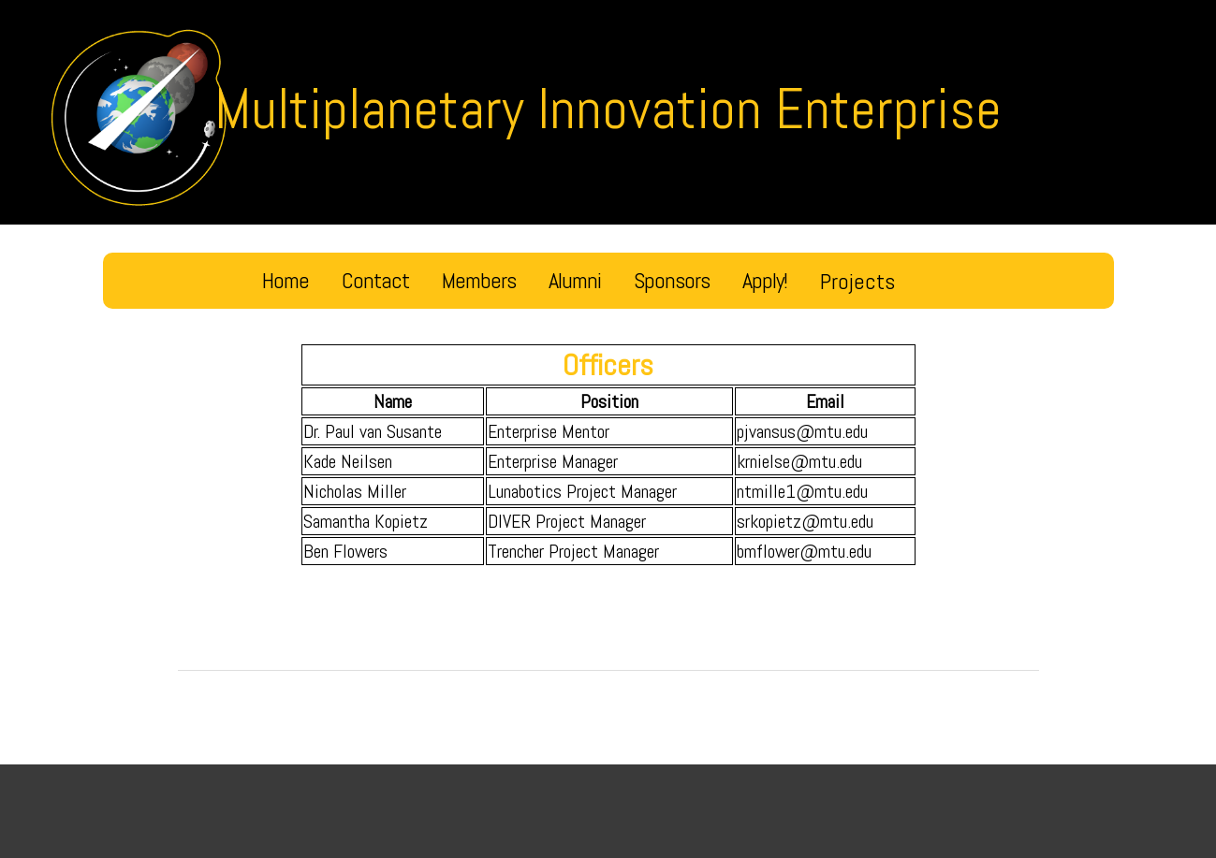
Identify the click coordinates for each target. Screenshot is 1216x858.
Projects (857, 281)
